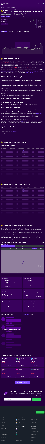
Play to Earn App (3, 428)
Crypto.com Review (34, 422)
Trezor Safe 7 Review (19, 440)
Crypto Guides (3, 422)
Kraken (2, 71)
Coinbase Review (33, 423)
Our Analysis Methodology (35, 431)
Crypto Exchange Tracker (35, 71)
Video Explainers (13, 131)
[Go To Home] (2, 7)
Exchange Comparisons (4, 434)
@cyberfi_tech (5, 244)
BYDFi (12, 71)
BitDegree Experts (33, 429)
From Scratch (8, 133)
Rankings (8, 7)
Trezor (31, 72)
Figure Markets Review (34, 419)
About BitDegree (33, 428)
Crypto (4, 7)
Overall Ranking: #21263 (4, 14)
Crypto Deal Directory (35, 115)
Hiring (32, 440)
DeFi (31, 79)
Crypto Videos (3, 425)
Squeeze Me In (36, 399)
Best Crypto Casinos (4, 437)
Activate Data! (26, 16)
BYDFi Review (33, 420)
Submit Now (14, 331)
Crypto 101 (2, 419)
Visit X (20, 278)
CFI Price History (18, 31)
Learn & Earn (3, 417)
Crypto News (9, 129)
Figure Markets (7, 71)
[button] (40, 3)
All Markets (11, 31)
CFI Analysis (4, 31)
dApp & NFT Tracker (4, 442)
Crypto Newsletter (3, 420)
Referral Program (33, 434)
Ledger (27, 72)
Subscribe (40, 412)
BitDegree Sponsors (34, 437)
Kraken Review (33, 417)
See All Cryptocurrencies (22, 382)
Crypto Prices (3, 440)
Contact (32, 442)
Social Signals (26, 31)
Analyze (8, 365)
